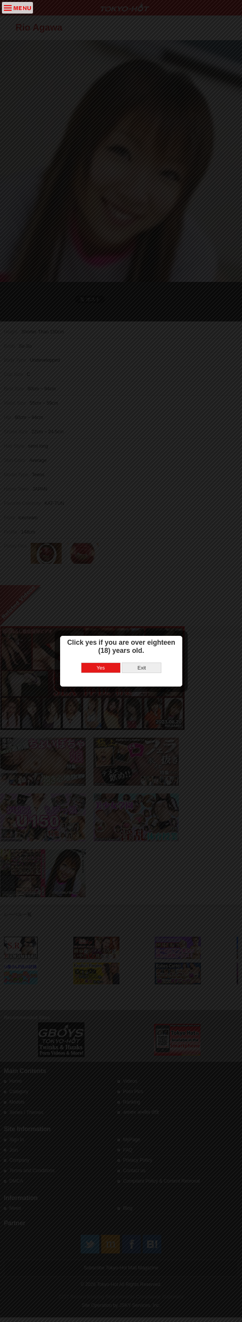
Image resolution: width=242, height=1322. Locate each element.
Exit (141, 638)
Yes (101, 638)
